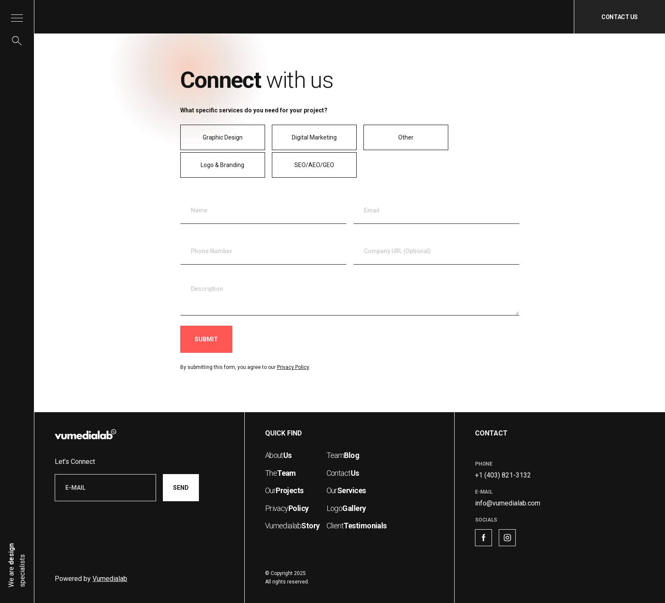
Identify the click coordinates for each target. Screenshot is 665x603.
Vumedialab (109, 579)
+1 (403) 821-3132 (503, 475)
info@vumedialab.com (507, 503)
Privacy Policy (293, 367)
